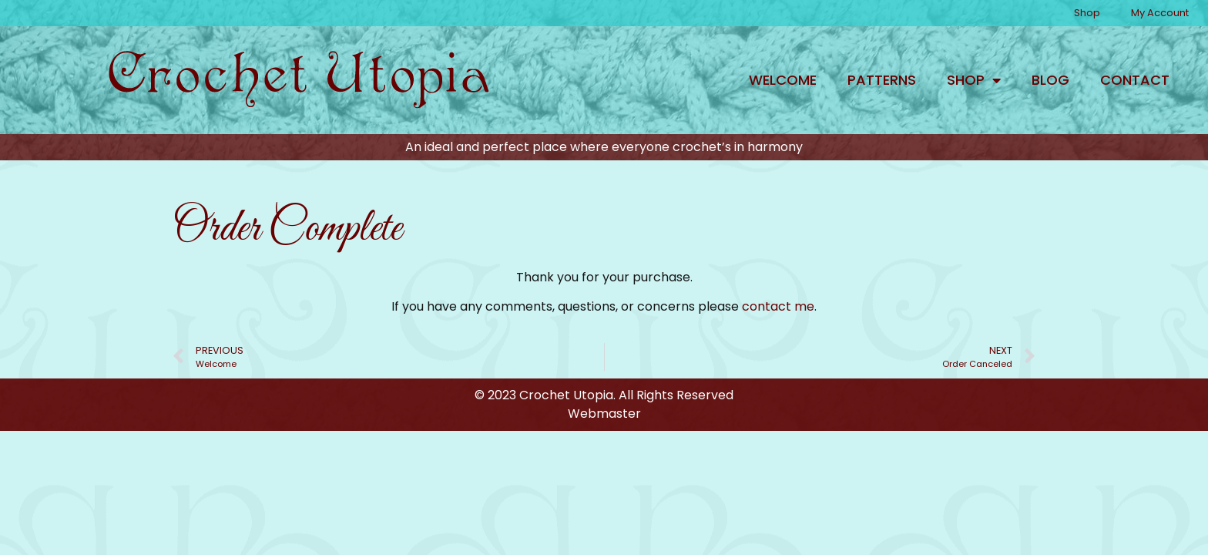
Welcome (783, 79)
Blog (1050, 79)
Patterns (881, 79)
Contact (1134, 79)
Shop (1087, 12)
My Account (1160, 12)
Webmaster (604, 413)
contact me (778, 306)
